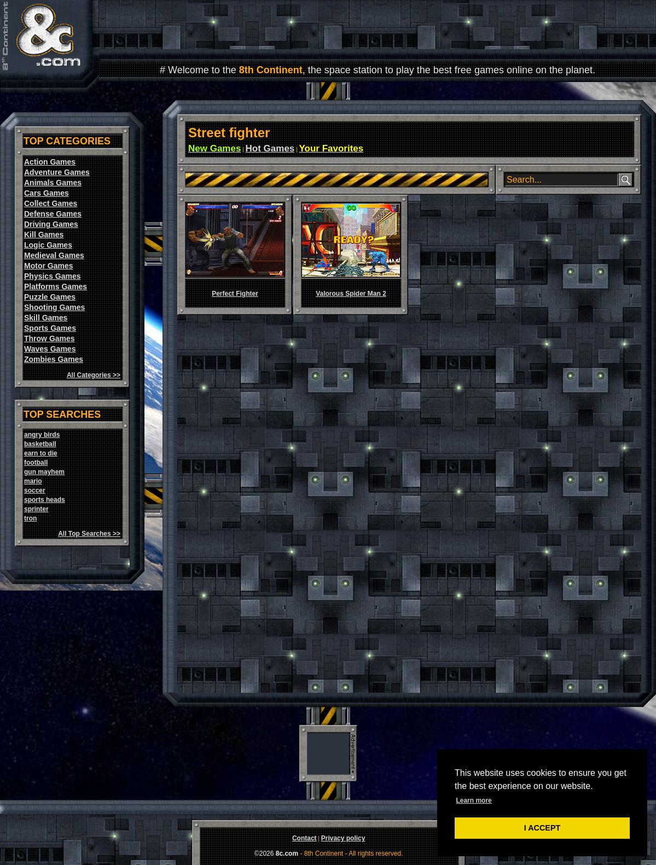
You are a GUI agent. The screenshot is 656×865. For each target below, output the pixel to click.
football (36, 462)
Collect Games (50, 203)
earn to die (40, 453)
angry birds (42, 435)
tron (30, 518)
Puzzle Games (50, 297)
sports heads (44, 500)
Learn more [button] (473, 800)
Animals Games (53, 182)
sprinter (36, 509)
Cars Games (46, 193)
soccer (34, 490)
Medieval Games (54, 255)
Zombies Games (53, 359)
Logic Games (48, 245)
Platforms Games (55, 286)
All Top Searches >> (89, 533)
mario (33, 481)
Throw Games (49, 338)
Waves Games (50, 348)
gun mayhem (44, 472)
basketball (40, 444)
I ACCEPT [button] (542, 827)
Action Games (50, 161)
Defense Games (53, 213)
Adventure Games (57, 172)
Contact (304, 838)
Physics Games (52, 276)
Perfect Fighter (235, 293)
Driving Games (51, 224)
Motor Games (48, 265)
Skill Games (45, 317)
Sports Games (50, 328)
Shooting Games (54, 307)
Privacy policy (343, 838)
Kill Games (43, 234)
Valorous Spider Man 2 (351, 293)
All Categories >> (93, 375)
